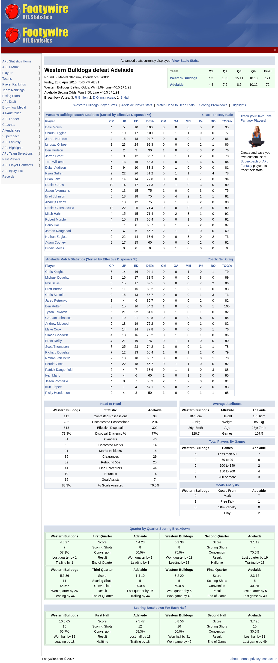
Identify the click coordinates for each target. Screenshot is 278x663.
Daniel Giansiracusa (59, 208)
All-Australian (11, 113)
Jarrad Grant (54, 156)
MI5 (188, 121)
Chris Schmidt (55, 295)
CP (111, 121)
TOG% (227, 121)
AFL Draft (9, 101)
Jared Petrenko (56, 300)
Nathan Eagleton (57, 237)
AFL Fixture (10, 67)
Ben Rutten (53, 306)
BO (213, 121)
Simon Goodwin (56, 335)
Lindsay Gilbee (56, 144)
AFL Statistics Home (16, 61)
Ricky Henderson (57, 393)
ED (136, 121)
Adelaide (176, 84)
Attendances (11, 130)
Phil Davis (52, 283)
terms (244, 659)
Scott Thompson (57, 346)
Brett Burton (54, 289)
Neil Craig (226, 259)
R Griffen (81, 97)
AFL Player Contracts (17, 165)
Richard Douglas (57, 352)
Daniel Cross (54, 185)
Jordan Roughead (58, 231)
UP (124, 121)
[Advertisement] (167, 24)
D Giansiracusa (104, 97)
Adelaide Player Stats (136, 105)
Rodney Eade (223, 115)
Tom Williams (54, 162)
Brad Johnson (55, 196)
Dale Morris (53, 127)
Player (50, 121)
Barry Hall (52, 225)
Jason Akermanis (57, 190)
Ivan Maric (52, 375)
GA (175, 121)
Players (7, 73)
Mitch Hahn (53, 213)
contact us (269, 659)
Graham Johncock (58, 318)
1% (200, 121)
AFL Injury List (12, 171)
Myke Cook (53, 329)
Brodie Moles (54, 248)
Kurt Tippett (53, 387)
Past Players (11, 159)
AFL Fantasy (11, 142)
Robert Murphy (56, 219)
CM (163, 121)
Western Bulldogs (183, 78)
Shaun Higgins (55, 133)
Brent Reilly (53, 341)
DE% (150, 121)
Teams (7, 78)
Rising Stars (11, 96)
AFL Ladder (10, 119)
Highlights (239, 105)
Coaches (8, 125)
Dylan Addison (55, 167)
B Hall (124, 97)
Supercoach (11, 136)
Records (8, 176)
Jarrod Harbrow (56, 139)
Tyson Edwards (56, 312)
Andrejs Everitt (55, 202)
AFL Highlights (12, 148)
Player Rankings (14, 84)
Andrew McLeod (57, 323)
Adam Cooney (55, 242)
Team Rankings (13, 90)
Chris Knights (54, 272)
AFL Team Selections (17, 153)
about (234, 659)
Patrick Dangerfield (58, 369)
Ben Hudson (54, 150)
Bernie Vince (54, 364)
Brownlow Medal (14, 107)
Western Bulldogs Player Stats (95, 105)
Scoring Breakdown (213, 105)
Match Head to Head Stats (175, 105)
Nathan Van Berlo (57, 358)
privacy (255, 659)
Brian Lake (53, 179)
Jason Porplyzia (56, 381)
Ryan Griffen (54, 173)
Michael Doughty (57, 277)
